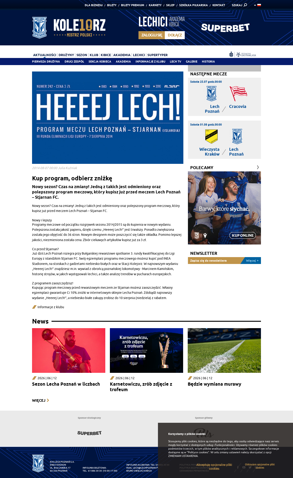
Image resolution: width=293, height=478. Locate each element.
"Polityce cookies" (198, 452)
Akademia (123, 61)
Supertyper (157, 55)
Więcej (38, 400)
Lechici (139, 55)
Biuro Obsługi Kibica (139, 470)
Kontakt (218, 5)
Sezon (81, 55)
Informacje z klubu (150, 61)
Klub (94, 55)
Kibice (106, 55)
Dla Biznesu (94, 5)
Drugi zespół (74, 61)
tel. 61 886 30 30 (92, 470)
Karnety (155, 5)
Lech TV (175, 61)
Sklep (170, 5)
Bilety (112, 5)
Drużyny (66, 55)
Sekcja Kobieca (100, 61)
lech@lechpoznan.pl (146, 467)
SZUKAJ (237, 5)
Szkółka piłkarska (193, 5)
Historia (208, 61)
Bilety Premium (132, 5)
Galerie (191, 61)
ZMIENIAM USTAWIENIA (183, 456)
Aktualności (44, 55)
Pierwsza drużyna (46, 61)
